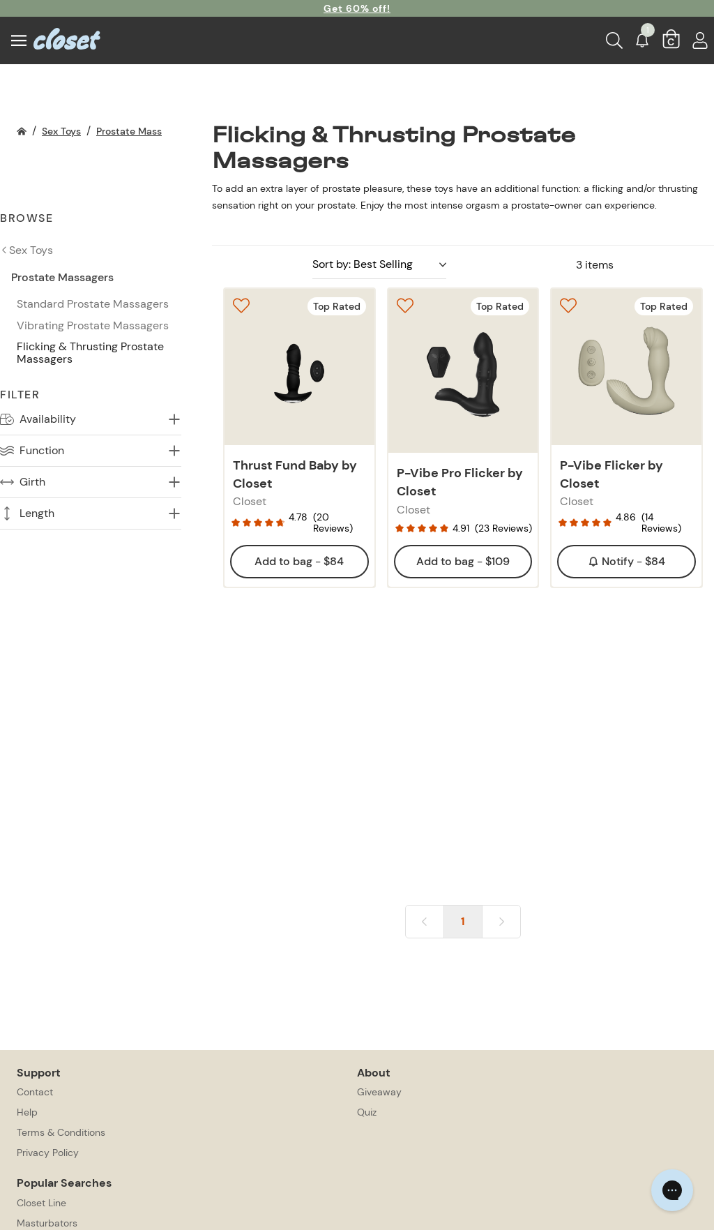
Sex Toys (61, 131)
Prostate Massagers (141, 131)
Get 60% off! (357, 8)
